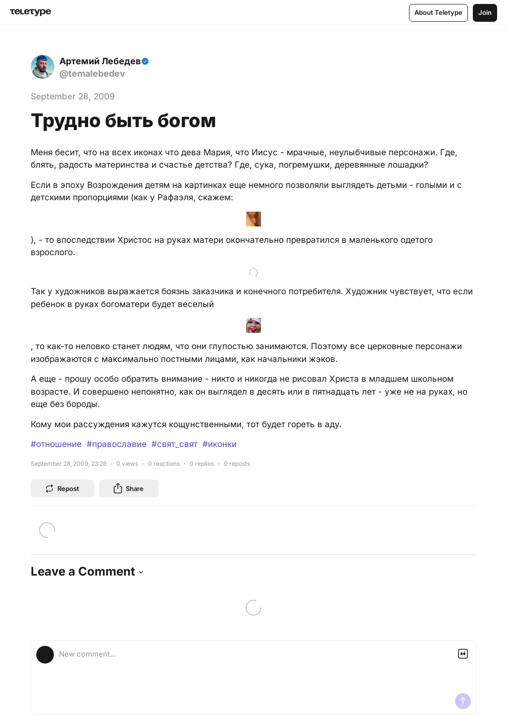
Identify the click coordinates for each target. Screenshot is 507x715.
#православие (117, 507)
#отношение (56, 507)
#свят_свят (175, 507)
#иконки (220, 507)
